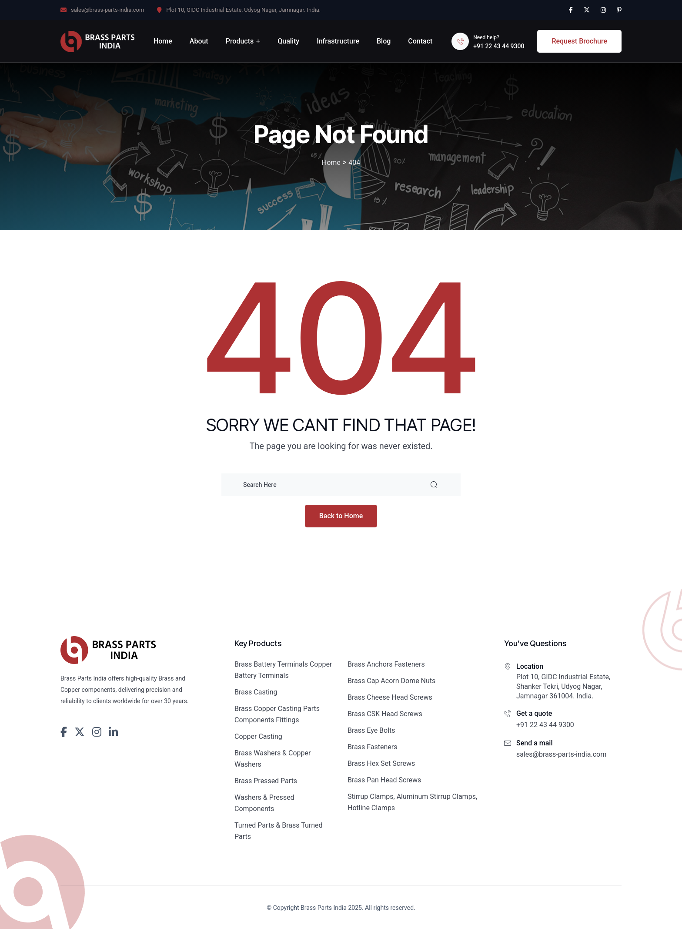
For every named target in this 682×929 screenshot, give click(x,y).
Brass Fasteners (373, 747)
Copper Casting (258, 736)
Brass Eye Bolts (371, 730)
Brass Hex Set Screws (381, 763)
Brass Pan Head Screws (384, 780)
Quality (288, 41)
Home (163, 41)
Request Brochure (579, 41)
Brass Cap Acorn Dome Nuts (391, 681)
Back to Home (341, 516)
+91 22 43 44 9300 (498, 46)
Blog (384, 41)
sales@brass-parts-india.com (107, 10)
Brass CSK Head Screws (385, 714)
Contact (420, 41)
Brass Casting (255, 692)
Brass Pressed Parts (265, 781)
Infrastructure (338, 41)
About (199, 41)
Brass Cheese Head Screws (390, 697)
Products (240, 41)
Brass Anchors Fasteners (386, 664)
